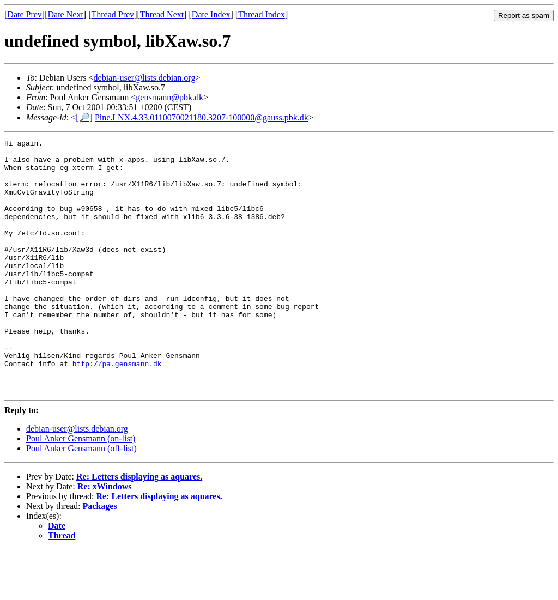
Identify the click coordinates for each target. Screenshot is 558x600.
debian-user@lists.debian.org (145, 77)
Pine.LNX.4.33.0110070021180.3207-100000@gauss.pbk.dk (201, 117)
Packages (100, 556)
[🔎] (84, 117)
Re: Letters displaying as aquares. (139, 527)
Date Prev (24, 14)
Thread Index (261, 14)
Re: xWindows (104, 537)
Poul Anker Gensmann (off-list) (81, 499)
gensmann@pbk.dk (169, 97)
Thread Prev (112, 14)
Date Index (211, 14)
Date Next (65, 14)
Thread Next (162, 14)
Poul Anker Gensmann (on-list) (80, 489)
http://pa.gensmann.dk (117, 409)
